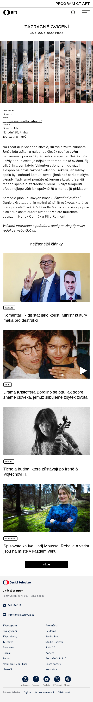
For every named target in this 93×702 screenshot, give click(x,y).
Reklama (51, 631)
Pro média (52, 625)
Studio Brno (52, 636)
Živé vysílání (10, 631)
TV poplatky (10, 636)
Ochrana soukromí (44, 692)
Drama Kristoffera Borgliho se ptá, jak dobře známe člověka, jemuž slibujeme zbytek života (45, 395)
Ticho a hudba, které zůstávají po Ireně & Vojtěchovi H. (40, 471)
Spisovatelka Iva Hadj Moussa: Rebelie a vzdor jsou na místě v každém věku (46, 548)
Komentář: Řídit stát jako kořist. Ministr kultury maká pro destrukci (45, 318)
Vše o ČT (8, 669)
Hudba (8, 461)
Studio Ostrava (54, 642)
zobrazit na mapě (15, 136)
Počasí (6, 653)
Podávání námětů (56, 658)
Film (7, 384)
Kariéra (50, 653)
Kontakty (51, 669)
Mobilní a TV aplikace (15, 664)
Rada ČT (50, 647)
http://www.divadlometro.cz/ (22, 121)
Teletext (8, 642)
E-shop (7, 658)
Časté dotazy (53, 664)
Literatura (10, 538)
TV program (10, 625)
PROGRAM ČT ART (72, 3)
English (27, 692)
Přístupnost (64, 692)
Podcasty (8, 647)
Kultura (9, 307)
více (46, 564)
